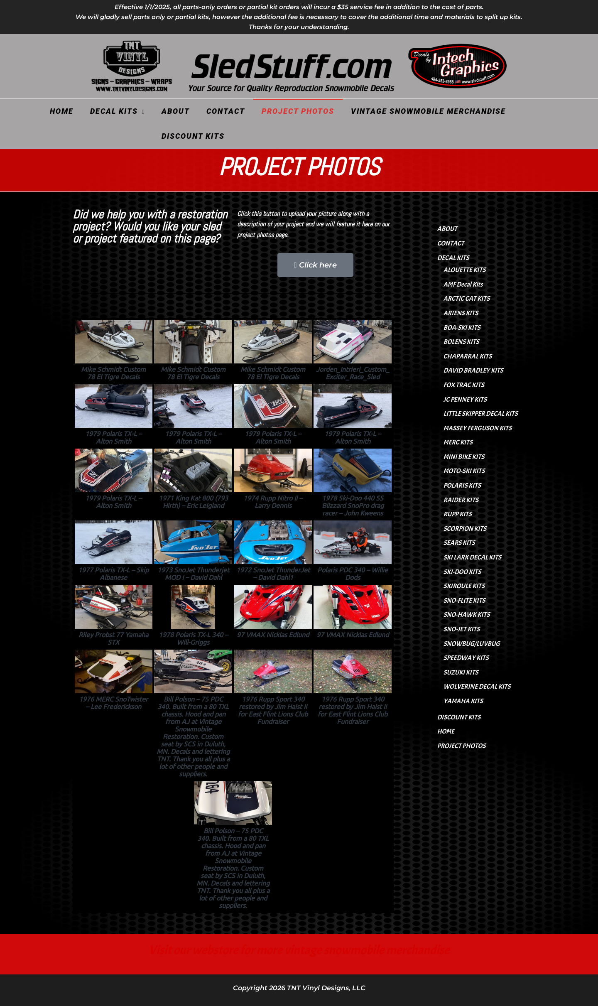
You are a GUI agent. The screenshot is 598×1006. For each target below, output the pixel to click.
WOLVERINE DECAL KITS (477, 686)
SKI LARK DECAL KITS (472, 557)
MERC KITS (458, 442)
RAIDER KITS (461, 500)
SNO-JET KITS (462, 629)
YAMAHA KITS (463, 701)
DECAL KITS (114, 111)
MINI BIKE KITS (464, 457)
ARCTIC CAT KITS (467, 298)
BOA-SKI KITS (462, 328)
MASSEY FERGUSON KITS (478, 428)
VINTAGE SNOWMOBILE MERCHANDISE (428, 111)
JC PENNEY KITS (465, 399)
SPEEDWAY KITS (466, 658)
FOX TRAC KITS (464, 385)
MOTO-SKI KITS (464, 471)
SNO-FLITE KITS (464, 600)
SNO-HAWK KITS (467, 615)
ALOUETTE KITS (465, 270)
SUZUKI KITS (461, 672)
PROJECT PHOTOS (298, 111)
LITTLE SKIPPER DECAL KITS (481, 414)
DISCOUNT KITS (193, 136)
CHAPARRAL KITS (468, 356)
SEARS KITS (459, 543)
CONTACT (225, 111)
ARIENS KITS (461, 313)
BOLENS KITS (461, 342)
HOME (62, 111)
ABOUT (176, 111)
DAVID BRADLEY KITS (473, 370)
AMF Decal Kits (463, 284)
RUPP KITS (458, 514)
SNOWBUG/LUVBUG (472, 644)
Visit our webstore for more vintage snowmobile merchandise (299, 950)
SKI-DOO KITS (462, 572)
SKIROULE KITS (464, 586)
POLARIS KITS (462, 485)
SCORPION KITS (465, 529)
